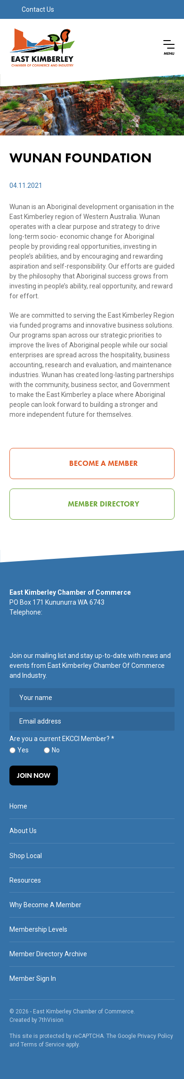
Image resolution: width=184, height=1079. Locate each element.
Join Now (33, 775)
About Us (23, 831)
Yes (23, 750)
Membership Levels (38, 929)
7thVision (51, 1020)
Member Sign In (32, 978)
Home (18, 806)
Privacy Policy (155, 1036)
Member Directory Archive (48, 954)
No (56, 750)
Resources (25, 880)
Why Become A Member (45, 905)
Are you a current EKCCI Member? (61, 738)
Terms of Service (42, 1044)
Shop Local (25, 856)
